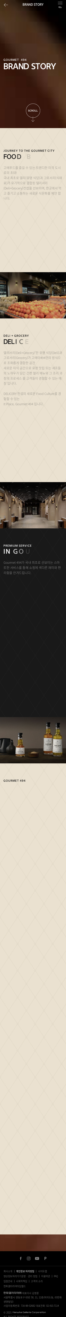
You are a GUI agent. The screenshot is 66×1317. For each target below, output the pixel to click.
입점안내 (8, 1281)
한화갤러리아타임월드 (15, 1286)
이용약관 (45, 1276)
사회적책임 (21, 1281)
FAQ (56, 1276)
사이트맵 (42, 1271)
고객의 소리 (37, 1281)
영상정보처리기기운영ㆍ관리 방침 (20, 1276)
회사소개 (8, 1271)
